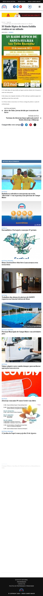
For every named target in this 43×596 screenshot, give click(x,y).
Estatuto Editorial (21, 580)
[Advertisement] (21, 143)
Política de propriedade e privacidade (21, 586)
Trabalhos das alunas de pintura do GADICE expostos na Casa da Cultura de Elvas (18, 298)
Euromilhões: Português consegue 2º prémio (19, 230)
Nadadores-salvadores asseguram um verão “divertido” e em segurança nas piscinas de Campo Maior (21, 195)
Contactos (21, 584)
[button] (22, 125)
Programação (21, 582)
